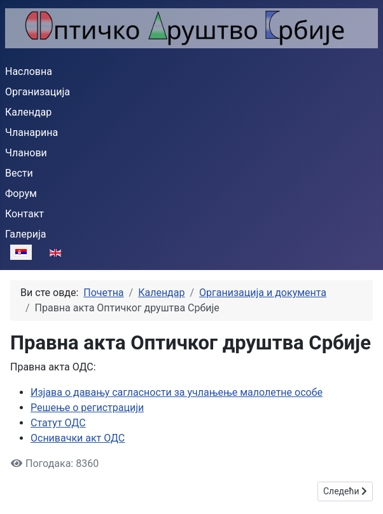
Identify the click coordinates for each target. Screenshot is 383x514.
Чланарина (31, 132)
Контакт (24, 214)
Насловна (28, 71)
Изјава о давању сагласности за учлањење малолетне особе (177, 392)
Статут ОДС (58, 423)
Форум (21, 193)
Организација (37, 92)
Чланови (26, 153)
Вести (19, 173)
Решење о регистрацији (87, 408)
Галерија (25, 234)
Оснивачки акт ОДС (78, 438)
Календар (28, 112)
